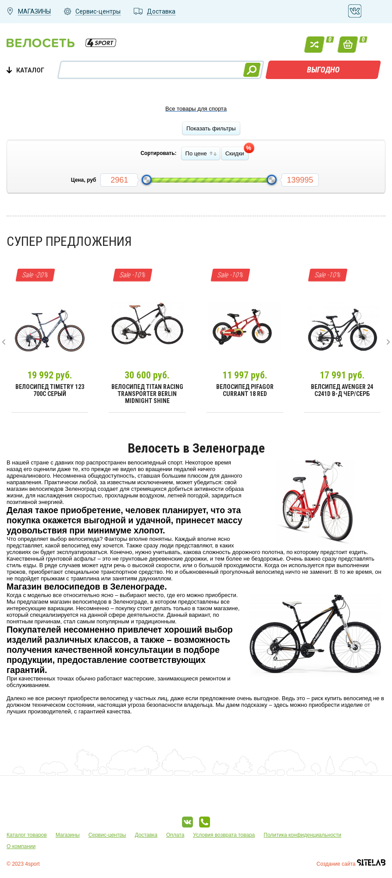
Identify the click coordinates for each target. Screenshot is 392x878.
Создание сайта (351, 864)
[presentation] (3, 342)
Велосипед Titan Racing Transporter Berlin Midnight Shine (147, 393)
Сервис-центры (107, 835)
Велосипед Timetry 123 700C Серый (49, 390)
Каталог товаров (27, 835)
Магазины (68, 835)
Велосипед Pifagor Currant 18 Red (245, 390)
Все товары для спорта (196, 108)
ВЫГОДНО (323, 69)
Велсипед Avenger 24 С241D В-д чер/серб (342, 390)
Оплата (175, 835)
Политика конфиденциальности (302, 835)
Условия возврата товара (224, 835)
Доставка (146, 835)
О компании (21, 846)
